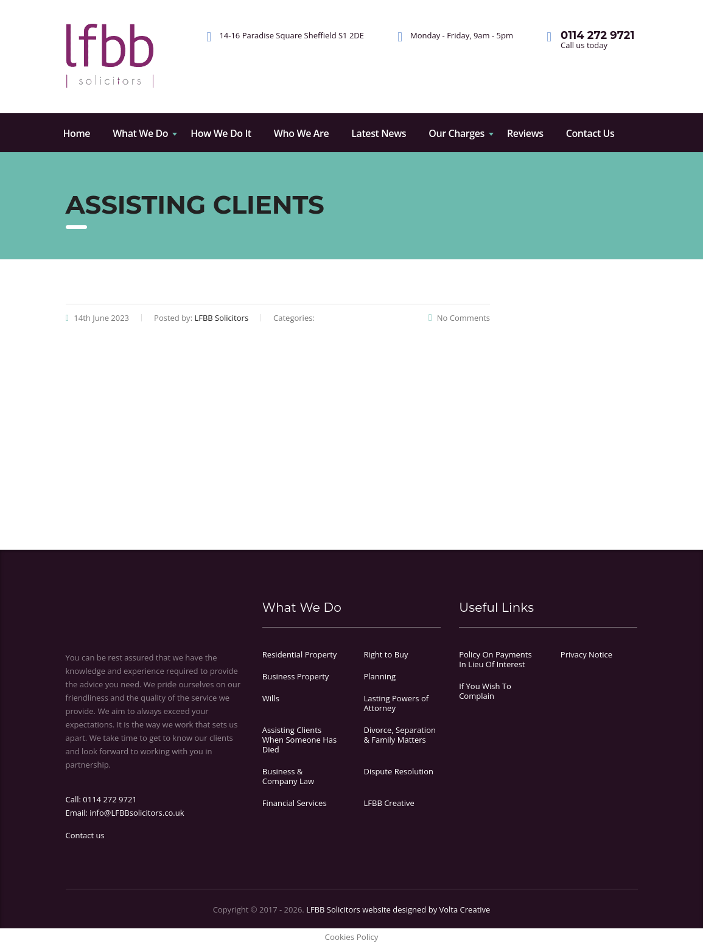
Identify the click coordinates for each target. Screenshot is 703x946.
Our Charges (456, 133)
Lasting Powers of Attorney (395, 703)
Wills (270, 698)
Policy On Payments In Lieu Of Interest (495, 659)
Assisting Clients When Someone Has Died (299, 739)
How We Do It (221, 133)
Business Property (295, 676)
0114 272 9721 (110, 799)
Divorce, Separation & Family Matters (399, 735)
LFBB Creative (388, 803)
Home (77, 133)
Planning (379, 676)
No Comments (459, 317)
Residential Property (299, 654)
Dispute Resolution (398, 771)
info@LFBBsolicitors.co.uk (136, 812)
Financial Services (294, 803)
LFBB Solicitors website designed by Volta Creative (398, 909)
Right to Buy (385, 654)
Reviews (525, 133)
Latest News (378, 133)
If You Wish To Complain (485, 691)
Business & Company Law (288, 776)
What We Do (140, 133)
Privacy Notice (586, 654)
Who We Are (301, 133)
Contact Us (590, 133)
